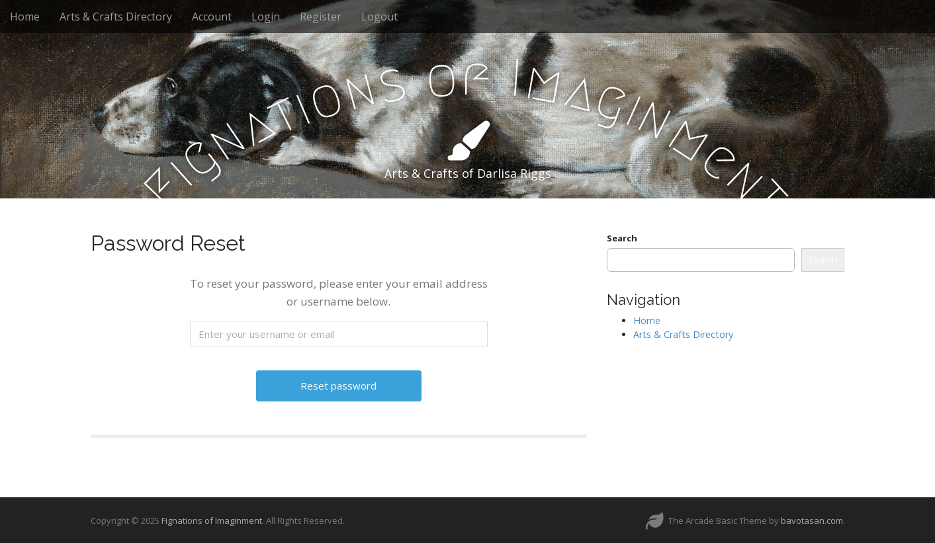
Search (622, 238)
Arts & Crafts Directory (116, 16)
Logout (379, 16)
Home (25, 16)
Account (212, 16)
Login (265, 16)
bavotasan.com (812, 520)
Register (320, 16)
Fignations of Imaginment (211, 520)
